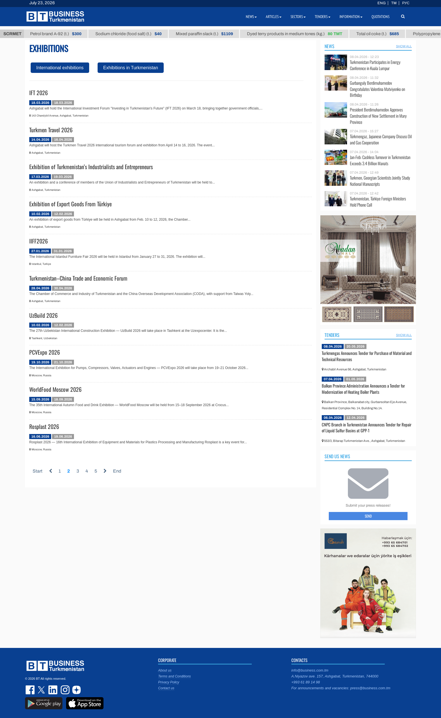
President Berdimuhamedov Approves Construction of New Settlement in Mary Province (378, 116)
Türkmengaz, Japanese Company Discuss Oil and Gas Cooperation (381, 139)
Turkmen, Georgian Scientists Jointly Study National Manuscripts (380, 181)
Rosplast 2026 (44, 426)
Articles (274, 16)
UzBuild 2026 (43, 315)
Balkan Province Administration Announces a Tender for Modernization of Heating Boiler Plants (363, 389)
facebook (30, 689)
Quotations (381, 16)
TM (394, 3)
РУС (406, 3)
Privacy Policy (168, 682)
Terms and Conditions (174, 676)
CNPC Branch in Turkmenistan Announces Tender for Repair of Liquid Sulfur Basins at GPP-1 (366, 427)
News (329, 46)
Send (368, 516)
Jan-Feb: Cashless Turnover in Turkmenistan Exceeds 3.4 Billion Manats (380, 160)
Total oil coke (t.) (387, 34)
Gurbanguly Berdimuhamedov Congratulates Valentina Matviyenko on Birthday (377, 89)
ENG (381, 3)
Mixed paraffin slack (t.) (214, 34)
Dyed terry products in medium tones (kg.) (304, 34)
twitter (42, 689)
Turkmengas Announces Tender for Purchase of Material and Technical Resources (367, 356)
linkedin (53, 689)
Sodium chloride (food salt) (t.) (138, 34)
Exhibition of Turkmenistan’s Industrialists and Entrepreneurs (91, 166)
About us (164, 670)
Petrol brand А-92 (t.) (65, 34)
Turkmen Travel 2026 (51, 130)
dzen (75, 689)
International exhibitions (60, 67)
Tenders (332, 335)
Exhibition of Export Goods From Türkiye (70, 204)
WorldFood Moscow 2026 (55, 389)
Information (351, 16)
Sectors (298, 16)
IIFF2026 (38, 241)
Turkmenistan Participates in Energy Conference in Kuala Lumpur (375, 65)
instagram (64, 689)
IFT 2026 (38, 92)
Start (37, 471)
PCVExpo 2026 (44, 352)
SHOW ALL (404, 46)
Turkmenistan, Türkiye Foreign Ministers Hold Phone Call (378, 202)
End (117, 471)
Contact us (166, 688)
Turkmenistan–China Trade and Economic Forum (78, 278)
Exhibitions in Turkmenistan (130, 67)
